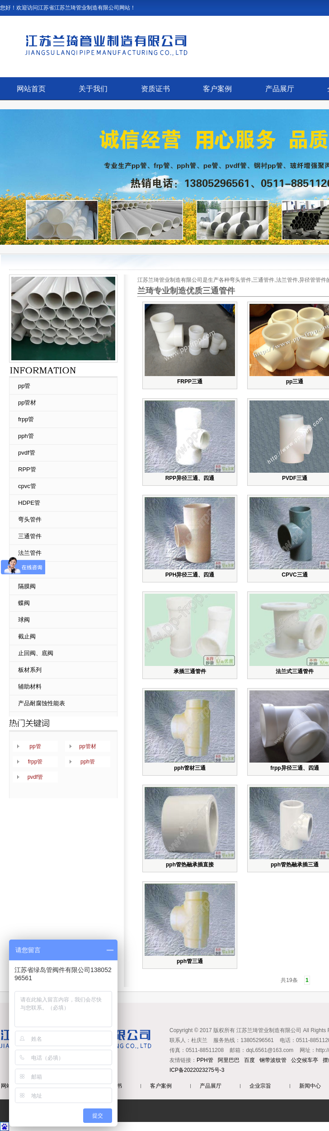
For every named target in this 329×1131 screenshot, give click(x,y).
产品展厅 (279, 89)
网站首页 (31, 89)
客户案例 (217, 89)
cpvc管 (27, 486)
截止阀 (27, 636)
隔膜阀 (27, 586)
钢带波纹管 (273, 1060)
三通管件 (30, 536)
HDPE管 (29, 502)
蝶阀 (24, 603)
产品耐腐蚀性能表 (41, 703)
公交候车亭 (304, 1060)
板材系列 (30, 669)
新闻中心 (310, 1086)
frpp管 (26, 419)
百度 (249, 1060)
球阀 (24, 619)
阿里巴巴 (229, 1060)
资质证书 (155, 89)
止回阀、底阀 (35, 653)
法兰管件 (30, 552)
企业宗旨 (260, 1086)
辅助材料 (30, 686)
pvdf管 (26, 452)
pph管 (26, 436)
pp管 (24, 385)
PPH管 (205, 1060)
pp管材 (27, 402)
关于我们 (93, 89)
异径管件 (30, 569)
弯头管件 (30, 519)
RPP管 (27, 469)
